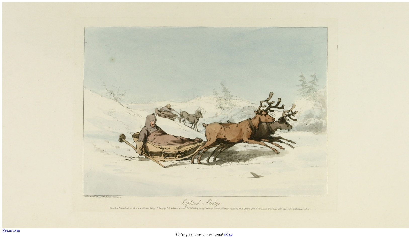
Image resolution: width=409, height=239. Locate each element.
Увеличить (11, 230)
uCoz (228, 234)
